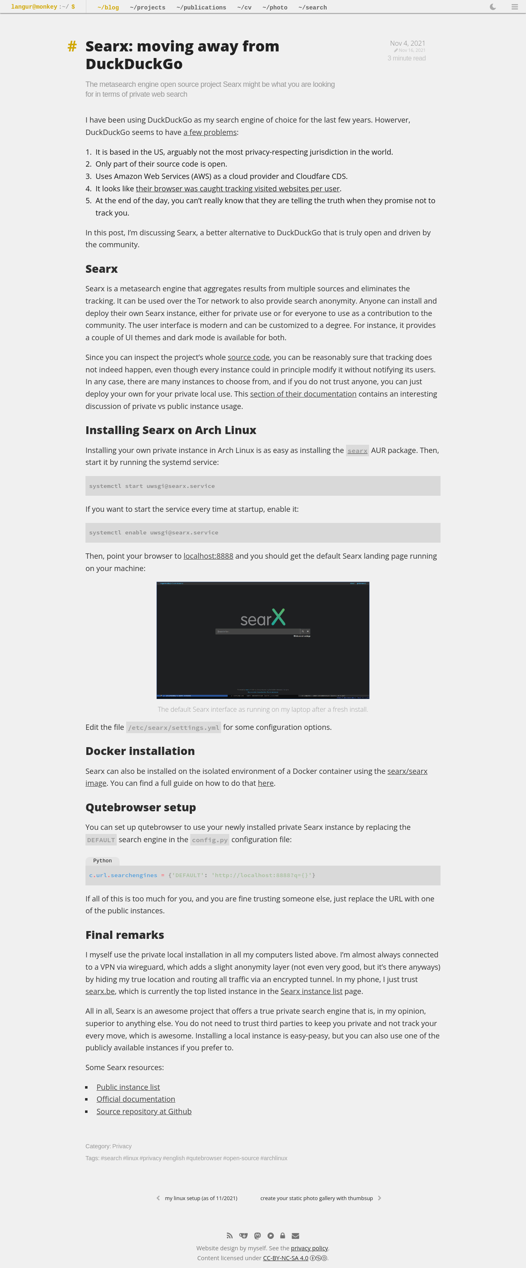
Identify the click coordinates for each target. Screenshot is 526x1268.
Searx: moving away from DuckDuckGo (182, 55)
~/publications (201, 8)
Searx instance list (312, 991)
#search (111, 1158)
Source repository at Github (144, 1111)
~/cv (245, 8)
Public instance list (128, 1087)
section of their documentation (303, 394)
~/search (313, 8)
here (266, 783)
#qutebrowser (204, 1158)
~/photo (275, 8)
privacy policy (309, 1247)
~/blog (108, 8)
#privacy (151, 1158)
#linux (130, 1158)
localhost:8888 (208, 556)
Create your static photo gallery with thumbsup (317, 1198)
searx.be (100, 991)
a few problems (210, 132)
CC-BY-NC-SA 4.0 (285, 1257)
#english (174, 1158)
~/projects (147, 8)
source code (249, 357)
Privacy (122, 1146)
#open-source (241, 1158)
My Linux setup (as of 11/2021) (201, 1198)
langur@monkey (34, 7)
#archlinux (274, 1158)
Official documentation (136, 1099)
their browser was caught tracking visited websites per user (238, 188)
